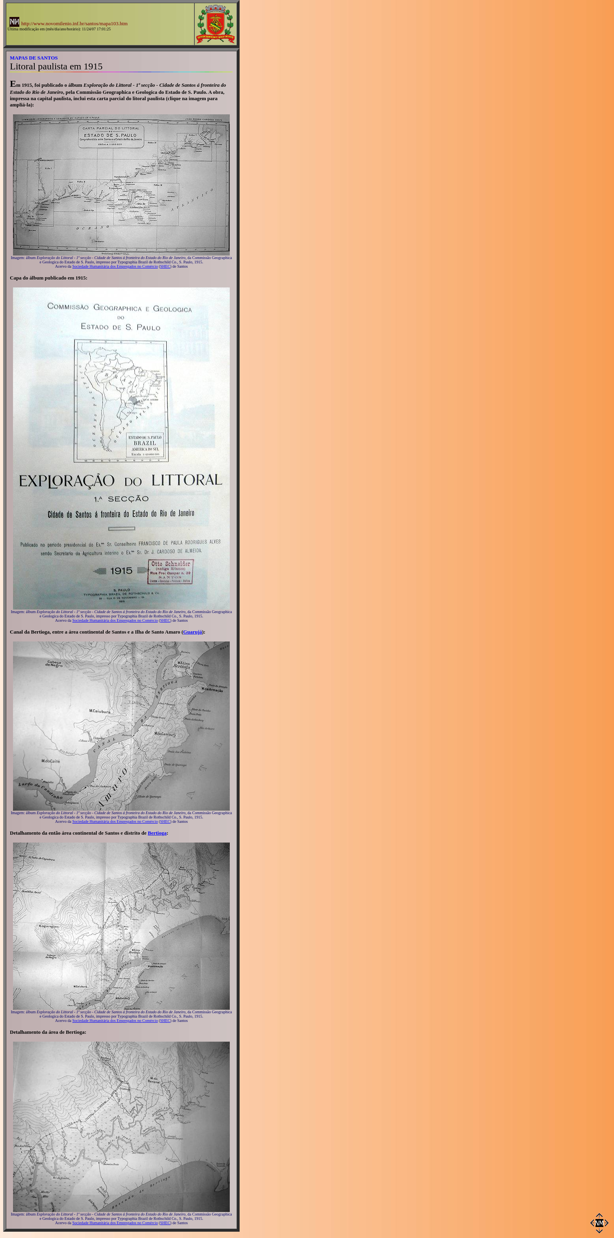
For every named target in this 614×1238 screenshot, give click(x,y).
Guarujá (192, 632)
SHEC (165, 266)
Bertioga (157, 833)
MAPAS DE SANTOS (34, 58)
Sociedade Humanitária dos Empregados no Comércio (115, 266)
